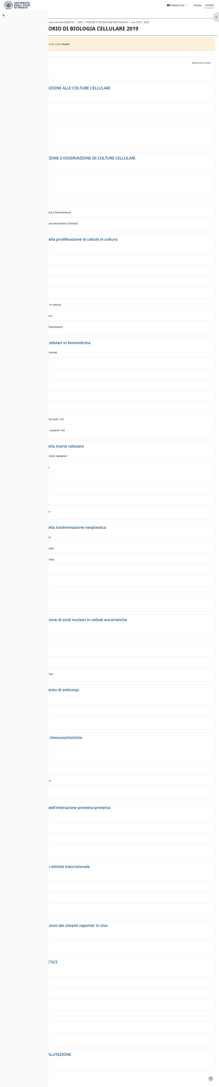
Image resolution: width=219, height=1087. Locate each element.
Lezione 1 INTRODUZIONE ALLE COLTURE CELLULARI (113, 88)
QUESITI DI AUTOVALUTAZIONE (94, 1054)
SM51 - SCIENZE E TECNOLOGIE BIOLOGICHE (154, 22)
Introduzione (77, 62)
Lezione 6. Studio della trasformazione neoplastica (111, 527)
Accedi (209, 5)
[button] (176, 5)
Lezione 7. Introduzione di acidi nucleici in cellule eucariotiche (121, 619)
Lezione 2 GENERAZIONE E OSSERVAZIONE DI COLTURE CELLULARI (126, 158)
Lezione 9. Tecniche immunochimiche (99, 737)
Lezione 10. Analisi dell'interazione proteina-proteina (113, 807)
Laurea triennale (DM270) (111, 22)
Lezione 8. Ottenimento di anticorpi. (98, 689)
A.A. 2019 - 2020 (192, 22)
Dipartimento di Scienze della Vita (74, 22)
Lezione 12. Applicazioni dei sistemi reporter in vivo (112, 925)
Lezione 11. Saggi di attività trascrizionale (103, 866)
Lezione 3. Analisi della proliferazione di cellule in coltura (117, 239)
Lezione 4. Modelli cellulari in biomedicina (103, 342)
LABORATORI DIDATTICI (87, 962)
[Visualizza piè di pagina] (211, 1079)
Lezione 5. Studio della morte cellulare (100, 446)
